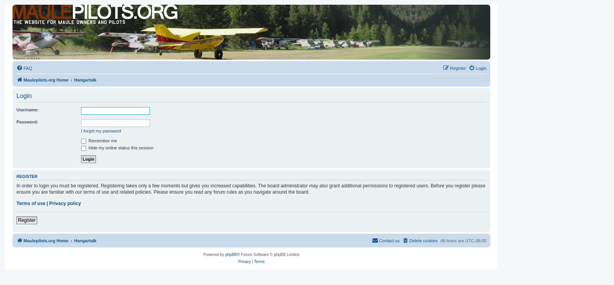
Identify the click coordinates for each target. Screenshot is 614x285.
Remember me (99, 140)
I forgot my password (101, 131)
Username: (27, 109)
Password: (27, 122)
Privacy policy (65, 203)
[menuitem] (24, 68)
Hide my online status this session (117, 147)
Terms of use (30, 203)
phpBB (231, 254)
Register (27, 220)
